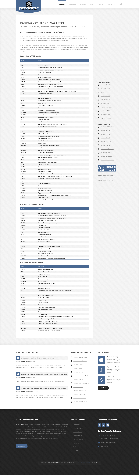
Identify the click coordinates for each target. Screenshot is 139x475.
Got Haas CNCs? (105, 103)
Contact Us (111, 4)
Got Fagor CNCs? (105, 96)
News (91, 4)
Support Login (77, 443)
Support (101, 4)
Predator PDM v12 (106, 141)
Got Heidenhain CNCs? (107, 107)
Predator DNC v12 (105, 130)
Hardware (72, 4)
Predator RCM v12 (105, 145)
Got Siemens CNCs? (106, 118)
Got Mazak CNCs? (105, 111)
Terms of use (86, 462)
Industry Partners (78, 428)
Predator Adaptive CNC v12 (80, 357)
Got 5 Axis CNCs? (105, 85)
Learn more (21, 446)
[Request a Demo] (109, 48)
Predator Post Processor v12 (81, 383)
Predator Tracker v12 (106, 152)
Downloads (76, 424)
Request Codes (77, 435)
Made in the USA (77, 432)
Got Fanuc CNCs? (105, 99)
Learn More (103, 388)
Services (83, 4)
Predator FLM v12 (105, 134)
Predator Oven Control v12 (80, 376)
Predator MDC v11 (105, 138)
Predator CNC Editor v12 (107, 126)
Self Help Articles (78, 439)
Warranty (75, 450)
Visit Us (75, 447)
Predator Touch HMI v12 (107, 149)
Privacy (80, 462)
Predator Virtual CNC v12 (107, 160)
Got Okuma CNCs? (105, 114)
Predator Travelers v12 (107, 156)
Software (62, 4)
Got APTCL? (104, 92)
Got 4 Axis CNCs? (105, 88)
